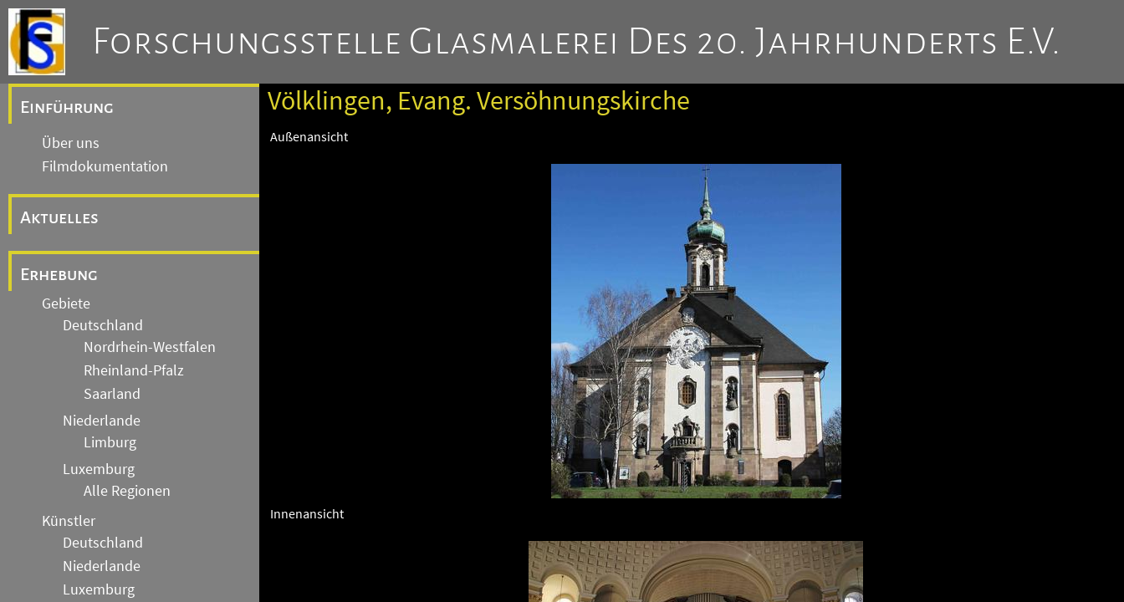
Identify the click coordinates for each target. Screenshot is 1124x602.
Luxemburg (99, 469)
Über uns (71, 143)
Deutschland (103, 325)
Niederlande (101, 420)
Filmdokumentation (105, 166)
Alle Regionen (127, 491)
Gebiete (66, 303)
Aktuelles (59, 217)
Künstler (68, 521)
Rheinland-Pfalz (134, 370)
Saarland (112, 394)
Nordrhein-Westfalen (150, 347)
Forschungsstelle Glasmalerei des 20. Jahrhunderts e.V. (576, 42)
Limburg (110, 442)
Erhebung (59, 274)
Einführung (67, 107)
